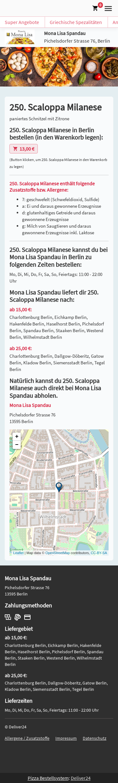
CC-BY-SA (99, 553)
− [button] (17, 445)
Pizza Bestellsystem (48, 778)
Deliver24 (81, 778)
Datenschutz (94, 738)
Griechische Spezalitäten (76, 22)
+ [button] (17, 436)
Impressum (66, 738)
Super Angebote (22, 22)
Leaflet (18, 553)
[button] (107, 7)
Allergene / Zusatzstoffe (27, 738)
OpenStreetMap (57, 553)
